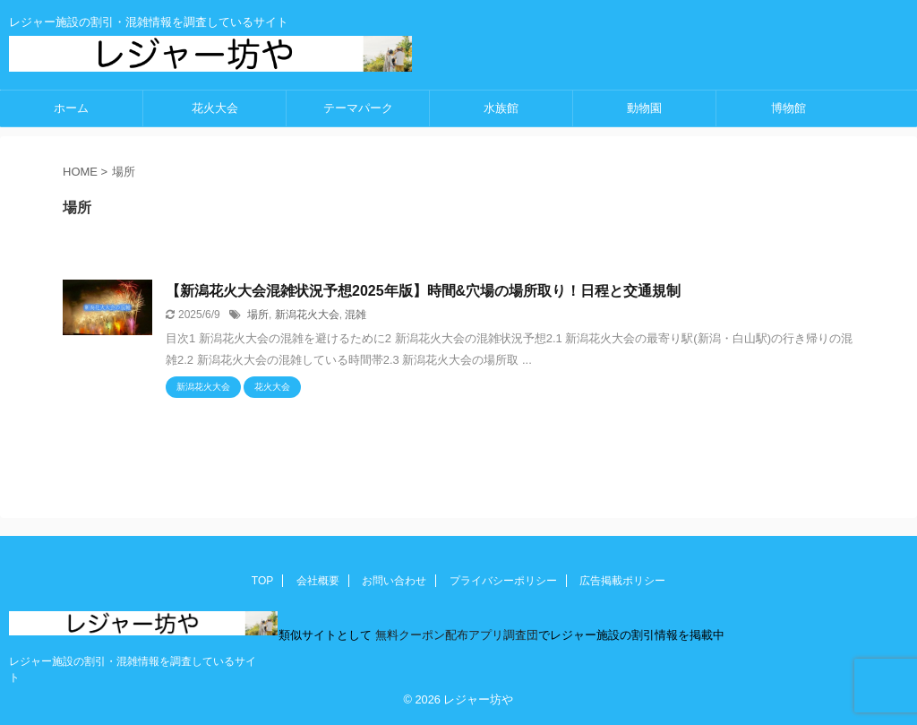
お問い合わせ (394, 580)
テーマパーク (358, 108)
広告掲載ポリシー (622, 580)
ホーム (71, 108)
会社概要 (317, 580)
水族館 (501, 108)
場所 (258, 314)
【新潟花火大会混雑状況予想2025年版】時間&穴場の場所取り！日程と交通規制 (423, 290)
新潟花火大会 (307, 314)
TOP (262, 580)
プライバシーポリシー (503, 580)
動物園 (644, 108)
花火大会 (215, 108)
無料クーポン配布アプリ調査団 (455, 635)
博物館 (788, 108)
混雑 (355, 314)
